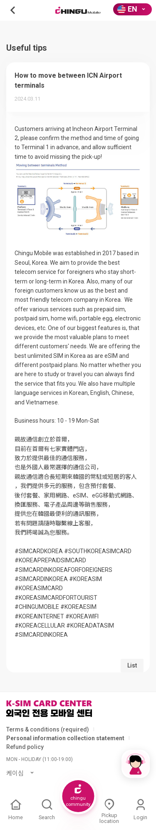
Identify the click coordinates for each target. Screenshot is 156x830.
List (132, 665)
